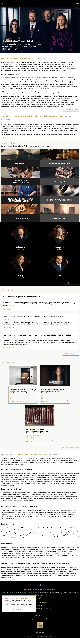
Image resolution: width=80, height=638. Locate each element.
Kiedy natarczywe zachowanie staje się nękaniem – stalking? (23, 392)
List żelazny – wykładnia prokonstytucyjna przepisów (37, 432)
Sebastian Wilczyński (19, 397)
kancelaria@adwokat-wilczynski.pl (40, 609)
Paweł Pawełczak (35, 437)
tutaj (14, 603)
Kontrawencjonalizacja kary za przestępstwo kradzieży (52, 392)
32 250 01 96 (42, 607)
